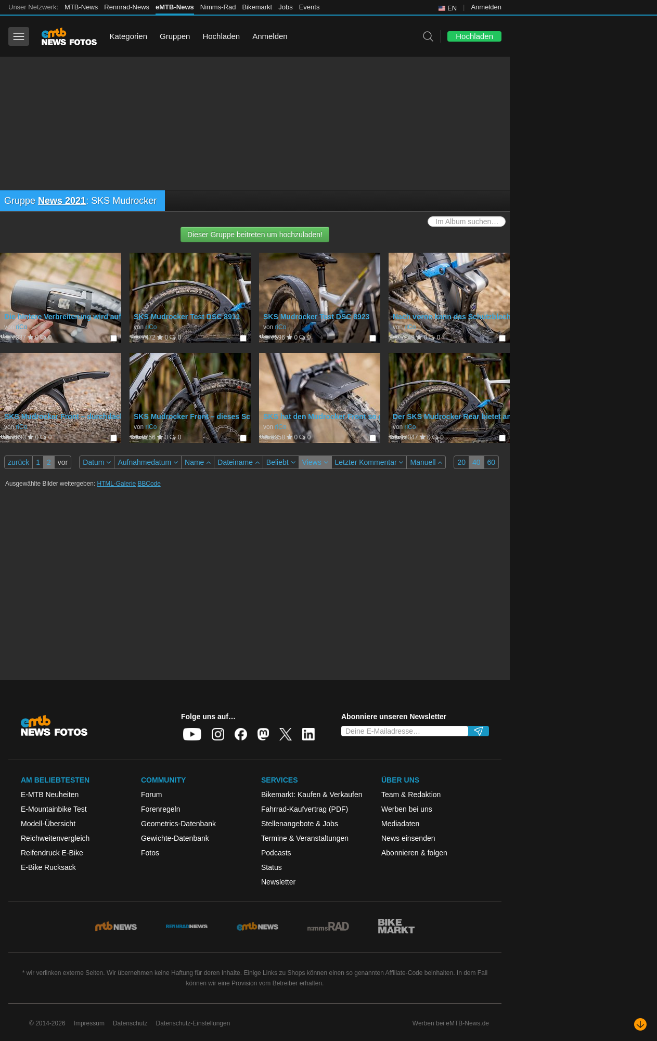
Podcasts (276, 853)
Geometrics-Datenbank (178, 823)
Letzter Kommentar (369, 462)
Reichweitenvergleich (55, 838)
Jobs (285, 7)
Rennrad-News (126, 7)
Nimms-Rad (218, 7)
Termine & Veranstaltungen (305, 838)
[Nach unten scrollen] (640, 1024)
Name (198, 462)
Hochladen (221, 36)
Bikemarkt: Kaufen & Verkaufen (312, 794)
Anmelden (486, 7)
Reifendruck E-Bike (52, 853)
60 (491, 462)
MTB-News (81, 7)
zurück (18, 462)
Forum (151, 794)
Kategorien (128, 36)
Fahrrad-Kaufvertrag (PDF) (304, 809)
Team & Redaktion (411, 794)
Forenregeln (161, 809)
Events (309, 7)
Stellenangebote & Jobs (299, 823)
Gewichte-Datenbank (175, 838)
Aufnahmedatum (148, 462)
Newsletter (278, 882)
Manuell (426, 462)
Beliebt (280, 462)
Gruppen (175, 36)
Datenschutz (130, 1023)
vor (63, 462)
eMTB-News (175, 7)
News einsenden (408, 838)
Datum (97, 462)
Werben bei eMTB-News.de (451, 1023)
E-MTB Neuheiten (50, 794)
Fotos (150, 853)
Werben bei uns (406, 809)
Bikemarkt (257, 7)
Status (271, 867)
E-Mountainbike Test (54, 809)
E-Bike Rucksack (48, 867)
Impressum (89, 1023)
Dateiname (238, 462)
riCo (21, 327)
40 (476, 462)
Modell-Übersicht (48, 823)
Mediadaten (400, 823)
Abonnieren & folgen (414, 853)
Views (315, 462)
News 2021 (62, 201)
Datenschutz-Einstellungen (193, 1023)
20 (461, 462)
